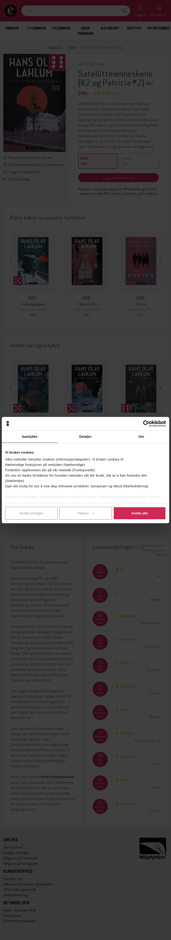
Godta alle (139, 513)
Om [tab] (141, 436)
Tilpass (85, 513)
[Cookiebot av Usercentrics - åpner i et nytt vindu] (146, 423)
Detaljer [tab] (85, 436)
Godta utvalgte (31, 513)
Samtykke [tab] (30, 436)
